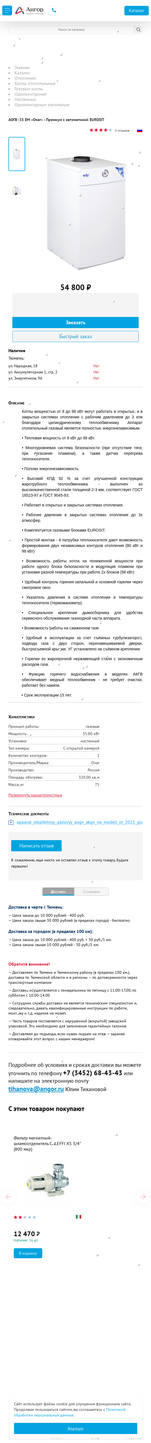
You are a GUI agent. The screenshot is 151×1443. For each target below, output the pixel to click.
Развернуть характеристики (35, 795)
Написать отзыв (36, 845)
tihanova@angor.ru (36, 1088)
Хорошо (75, 1428)
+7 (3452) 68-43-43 (92, 1072)
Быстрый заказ (75, 336)
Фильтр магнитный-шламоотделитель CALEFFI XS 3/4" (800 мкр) (47, 1143)
